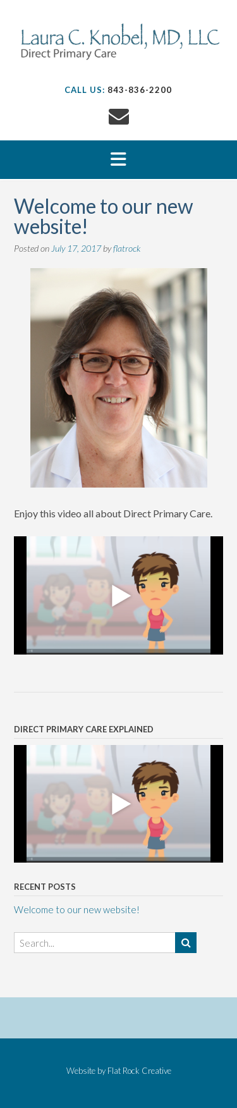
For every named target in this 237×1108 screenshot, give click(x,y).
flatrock (126, 248)
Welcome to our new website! (77, 909)
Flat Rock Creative (139, 1071)
